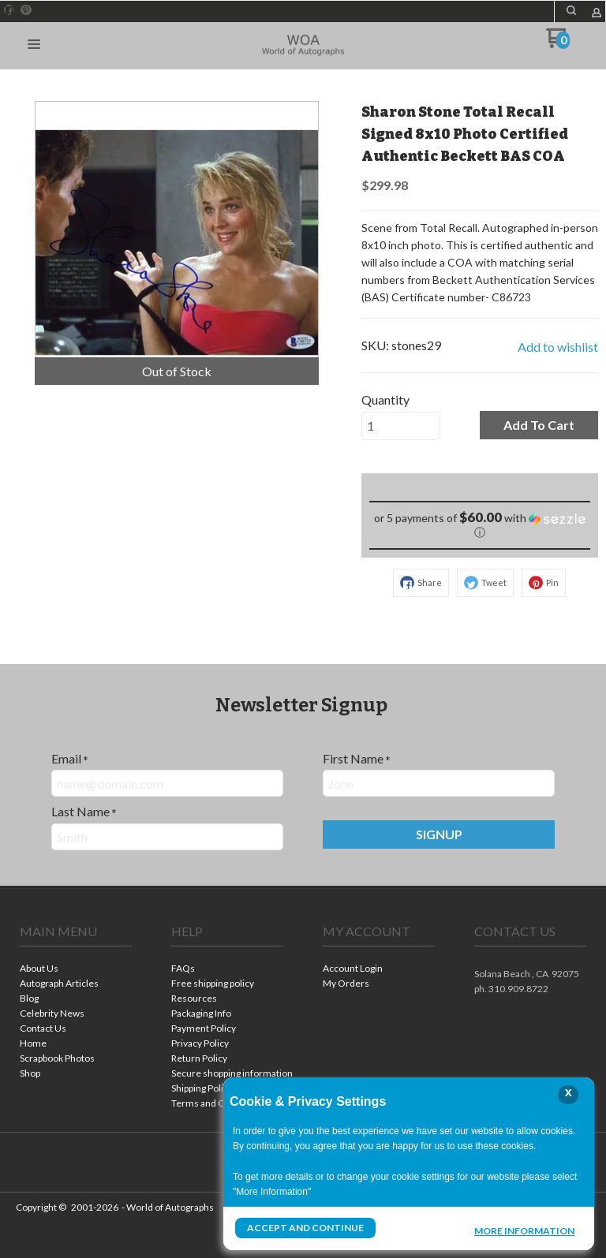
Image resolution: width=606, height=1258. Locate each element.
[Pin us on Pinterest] (26, 10)
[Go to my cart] (557, 43)
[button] (571, 10)
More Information (524, 1229)
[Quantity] (400, 426)
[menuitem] (76, 969)
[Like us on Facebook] (9, 10)
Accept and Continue (305, 1228)
